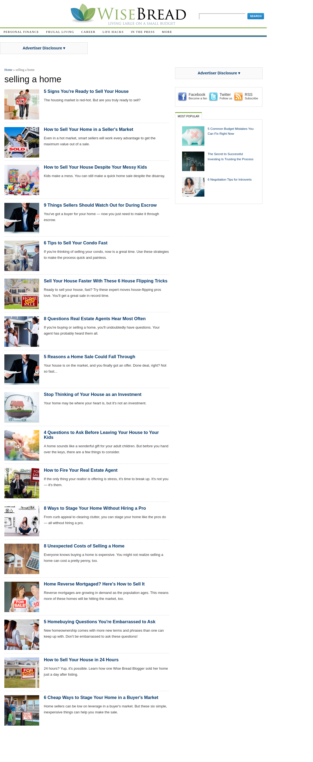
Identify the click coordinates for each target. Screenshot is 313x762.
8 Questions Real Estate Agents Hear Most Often (95, 318)
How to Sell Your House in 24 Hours (81, 659)
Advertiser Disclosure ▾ (44, 48)
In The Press (143, 31)
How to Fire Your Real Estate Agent (81, 470)
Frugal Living (60, 31)
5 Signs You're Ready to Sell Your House (86, 91)
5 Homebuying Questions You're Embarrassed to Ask (99, 621)
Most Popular (188, 116)
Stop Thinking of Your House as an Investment (93, 394)
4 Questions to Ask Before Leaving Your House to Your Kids (101, 435)
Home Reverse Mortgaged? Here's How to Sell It (94, 583)
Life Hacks (113, 31)
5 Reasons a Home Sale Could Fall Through (89, 356)
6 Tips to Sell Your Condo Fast (76, 242)
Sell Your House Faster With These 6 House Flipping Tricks (105, 280)
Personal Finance (21, 31)
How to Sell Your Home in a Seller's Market (88, 129)
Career (88, 31)
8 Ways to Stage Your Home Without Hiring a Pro (95, 508)
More (167, 31)
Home (8, 70)
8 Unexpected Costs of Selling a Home (84, 545)
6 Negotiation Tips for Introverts (230, 179)
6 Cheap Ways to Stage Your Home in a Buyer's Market (101, 697)
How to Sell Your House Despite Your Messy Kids (95, 167)
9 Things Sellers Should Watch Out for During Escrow (100, 205)
